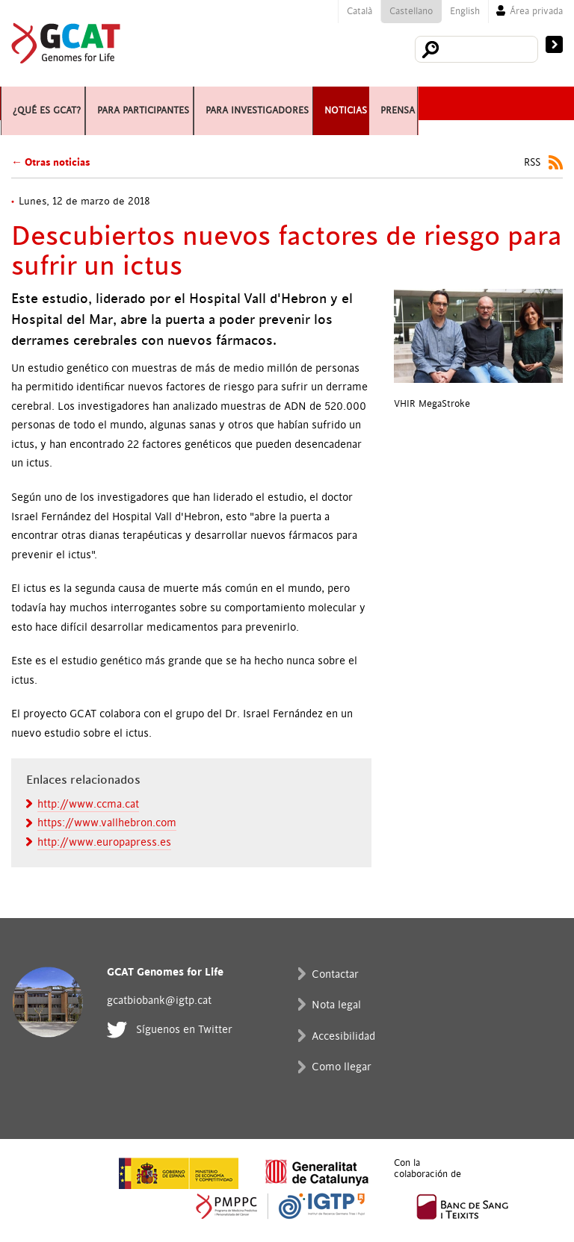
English (465, 11)
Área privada (536, 11)
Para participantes (194, 103)
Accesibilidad (343, 1036)
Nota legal (336, 1005)
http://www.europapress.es (104, 842)
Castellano (411, 11)
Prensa (35, 137)
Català (359, 11)
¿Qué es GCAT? (56, 103)
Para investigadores (355, 103)
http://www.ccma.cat (88, 804)
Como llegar (341, 1067)
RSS (532, 162)
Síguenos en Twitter (184, 1030)
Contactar (335, 974)
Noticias (482, 103)
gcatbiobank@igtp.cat (159, 1000)
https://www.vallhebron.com (106, 823)
